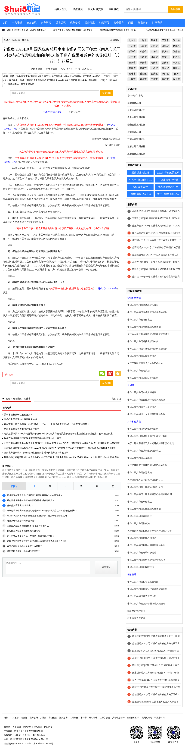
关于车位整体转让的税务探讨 (18, 414)
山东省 (154, 51)
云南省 (132, 62)
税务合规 (75, 22)
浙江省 (132, 51)
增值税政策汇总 (140, 172)
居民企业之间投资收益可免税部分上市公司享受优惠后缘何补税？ (37, 541)
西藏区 (176, 46)
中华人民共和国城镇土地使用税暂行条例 (147, 436)
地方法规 (31, 22)
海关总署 (63, 717)
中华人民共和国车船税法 (139, 501)
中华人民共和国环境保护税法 (141, 552)
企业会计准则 (134, 103)
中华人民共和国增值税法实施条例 (144, 327)
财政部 (15, 717)
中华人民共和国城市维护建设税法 (144, 451)
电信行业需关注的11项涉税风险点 (20, 419)
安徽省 (143, 46)
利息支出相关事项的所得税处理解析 (21, 429)
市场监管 (53, 717)
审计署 (83, 717)
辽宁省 (132, 57)
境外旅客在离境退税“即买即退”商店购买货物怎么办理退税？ (34, 495)
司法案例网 (159, 717)
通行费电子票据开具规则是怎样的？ (23, 551)
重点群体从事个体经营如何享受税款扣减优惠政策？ (30, 500)
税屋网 (7, 727)
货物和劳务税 (134, 298)
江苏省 (25, 40)
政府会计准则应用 (136, 139)
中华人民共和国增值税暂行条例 (142, 305)
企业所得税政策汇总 (168, 172)
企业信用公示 (133, 717)
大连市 (132, 79)
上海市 (143, 40)
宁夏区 (176, 62)
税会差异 (119, 22)
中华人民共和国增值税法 (139, 319)
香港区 (143, 73)
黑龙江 (165, 57)
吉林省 (154, 46)
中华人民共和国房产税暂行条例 (142, 429)
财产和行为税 (134, 421)
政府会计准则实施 (136, 154)
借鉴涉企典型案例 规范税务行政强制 (23, 531)
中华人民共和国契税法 (138, 523)
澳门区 (165, 73)
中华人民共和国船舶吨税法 (140, 567)
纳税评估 (104, 22)
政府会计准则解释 (136, 146)
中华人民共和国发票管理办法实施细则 (146, 603)
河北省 (176, 40)
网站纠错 (48, 727)
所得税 (130, 385)
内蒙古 (143, 68)
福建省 (132, 73)
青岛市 (143, 79)
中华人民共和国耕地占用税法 (141, 538)
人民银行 (74, 717)
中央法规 (17, 22)
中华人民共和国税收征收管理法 (142, 582)
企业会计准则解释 (136, 117)
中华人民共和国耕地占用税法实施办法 (146, 545)
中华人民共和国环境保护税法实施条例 (146, 560)
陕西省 (143, 62)
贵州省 (165, 62)
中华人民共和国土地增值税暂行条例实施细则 (149, 494)
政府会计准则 (134, 132)
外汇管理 (93, 717)
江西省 (143, 57)
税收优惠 (61, 22)
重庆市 (154, 40)
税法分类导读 (140, 187)
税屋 (6, 40)
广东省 (132, 46)
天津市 (165, 40)
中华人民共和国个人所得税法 (141, 407)
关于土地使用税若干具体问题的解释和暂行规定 (150, 443)
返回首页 (114, 40)
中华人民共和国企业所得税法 (141, 392)
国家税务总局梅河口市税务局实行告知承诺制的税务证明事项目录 (36, 452)
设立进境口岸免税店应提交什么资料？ (24, 546)
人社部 (43, 717)
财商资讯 (157, 22)
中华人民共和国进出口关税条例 (142, 378)
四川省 (165, 51)
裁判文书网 (147, 717)
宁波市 (154, 79)
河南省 (176, 51)
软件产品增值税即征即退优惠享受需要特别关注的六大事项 (33, 438)
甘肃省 (132, 68)
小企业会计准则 (135, 95)
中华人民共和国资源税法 (139, 472)
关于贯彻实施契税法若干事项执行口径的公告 (149, 531)
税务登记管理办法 (136, 611)
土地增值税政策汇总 (140, 194)
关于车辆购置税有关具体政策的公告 (145, 363)
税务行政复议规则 (136, 618)
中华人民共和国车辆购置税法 (141, 356)
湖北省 (165, 46)
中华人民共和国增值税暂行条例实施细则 (147, 312)
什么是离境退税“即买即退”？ (20, 505)
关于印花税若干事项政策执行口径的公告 (147, 465)
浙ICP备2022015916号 (43, 743)
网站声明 (27, 727)
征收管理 (131, 574)
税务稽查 (90, 22)
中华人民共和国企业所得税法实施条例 (146, 400)
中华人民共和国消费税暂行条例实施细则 (147, 349)
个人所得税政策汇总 (140, 179)
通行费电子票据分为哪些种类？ (21, 520)
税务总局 (34, 717)
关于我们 (16, 727)
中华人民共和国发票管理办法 (141, 596)
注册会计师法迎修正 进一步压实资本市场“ (26, 30)
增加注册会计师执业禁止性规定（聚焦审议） (74, 30)
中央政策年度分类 (168, 179)
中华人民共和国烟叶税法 (139, 516)
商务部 (24, 717)
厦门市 (165, 79)
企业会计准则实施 (136, 124)
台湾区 (154, 73)
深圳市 (176, 79)
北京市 (132, 40)
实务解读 (46, 22)
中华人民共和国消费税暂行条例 (142, 341)
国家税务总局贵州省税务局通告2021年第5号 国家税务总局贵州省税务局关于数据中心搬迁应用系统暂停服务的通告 (60, 448)
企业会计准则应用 (136, 110)
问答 (130, 22)
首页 (4, 22)
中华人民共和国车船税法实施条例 (144, 509)
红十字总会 (105, 717)
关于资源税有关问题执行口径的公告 (145, 480)
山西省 (154, 68)
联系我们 (38, 727)
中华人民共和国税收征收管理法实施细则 (147, 589)
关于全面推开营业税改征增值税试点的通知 (148, 334)
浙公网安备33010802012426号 (17, 743)
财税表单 (143, 22)
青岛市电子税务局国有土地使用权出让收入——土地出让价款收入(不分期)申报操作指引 (46, 424)
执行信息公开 (118, 717)
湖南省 (154, 57)
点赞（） (14, 375)
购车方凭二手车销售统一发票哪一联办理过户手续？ (30, 536)
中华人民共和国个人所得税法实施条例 (146, 414)
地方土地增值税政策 (168, 194)
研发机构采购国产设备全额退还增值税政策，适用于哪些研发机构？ (38, 515)
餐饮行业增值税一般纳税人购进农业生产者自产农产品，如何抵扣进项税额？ (42, 510)
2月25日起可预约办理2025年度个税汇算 (118, 30)
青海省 (165, 68)
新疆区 (176, 68)
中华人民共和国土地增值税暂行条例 (145, 487)
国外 (176, 73)
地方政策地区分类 (168, 187)
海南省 (154, 62)
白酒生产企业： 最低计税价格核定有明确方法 (28, 526)
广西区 (176, 57)
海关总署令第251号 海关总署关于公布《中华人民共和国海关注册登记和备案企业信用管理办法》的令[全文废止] (58, 433)
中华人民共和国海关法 (138, 370)
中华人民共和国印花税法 (139, 458)
